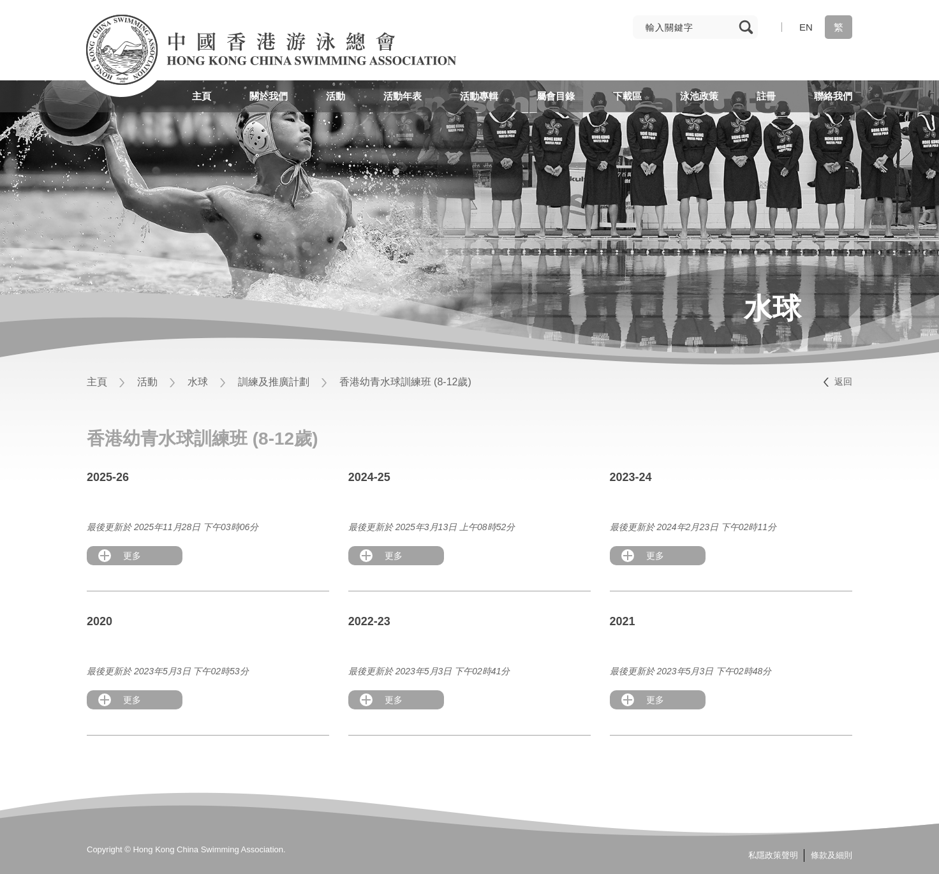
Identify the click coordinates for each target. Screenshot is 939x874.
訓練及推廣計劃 (273, 381)
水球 (198, 381)
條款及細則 (831, 855)
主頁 (97, 381)
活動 (147, 381)
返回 (843, 381)
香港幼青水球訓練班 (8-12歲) (405, 381)
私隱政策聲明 (773, 855)
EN (806, 27)
